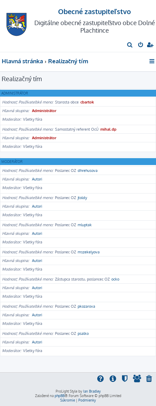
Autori (37, 179)
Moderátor (12, 162)
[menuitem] (130, 45)
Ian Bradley (92, 391)
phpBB (60, 396)
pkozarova (86, 306)
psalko (83, 333)
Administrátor (14, 93)
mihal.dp (108, 129)
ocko (115, 279)
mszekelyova (89, 252)
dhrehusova (88, 170)
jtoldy (82, 197)
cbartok (87, 102)
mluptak (85, 224)
